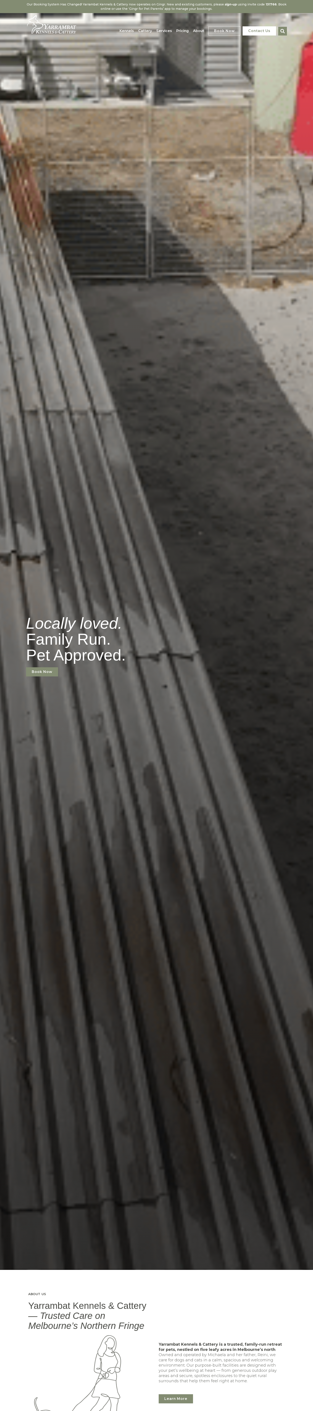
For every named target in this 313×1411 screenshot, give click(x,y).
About (198, 31)
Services (164, 31)
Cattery (145, 31)
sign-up (231, 4)
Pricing (182, 31)
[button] (282, 31)
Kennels (127, 31)
